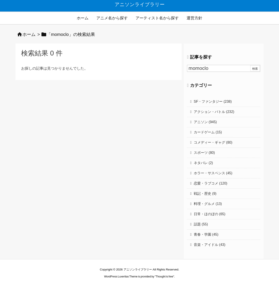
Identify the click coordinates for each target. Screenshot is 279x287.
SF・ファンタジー (213, 101)
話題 (201, 224)
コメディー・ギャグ (213, 142)
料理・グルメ (208, 204)
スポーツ (204, 152)
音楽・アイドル (209, 245)
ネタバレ (203, 163)
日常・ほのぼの (209, 214)
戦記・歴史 (205, 193)
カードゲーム (208, 132)
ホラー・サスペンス (213, 173)
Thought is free (164, 276)
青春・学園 (206, 234)
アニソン (205, 122)
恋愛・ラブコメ (210, 183)
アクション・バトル (214, 112)
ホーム (29, 34)
